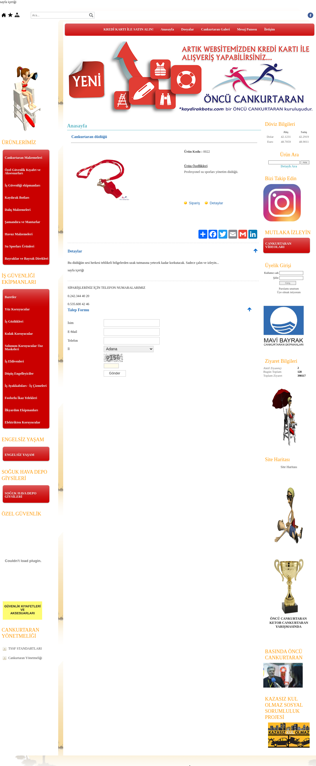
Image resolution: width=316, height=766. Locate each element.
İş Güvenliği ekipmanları (22, 185)
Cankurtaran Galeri (215, 29)
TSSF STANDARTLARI (25, 648)
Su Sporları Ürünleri (19, 246)
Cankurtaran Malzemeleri (23, 158)
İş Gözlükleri (14, 321)
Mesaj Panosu (247, 29)
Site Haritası (289, 467)
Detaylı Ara (289, 166)
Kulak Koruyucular (19, 334)
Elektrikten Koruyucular (22, 422)
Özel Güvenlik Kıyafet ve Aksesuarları (22, 171)
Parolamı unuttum (289, 288)
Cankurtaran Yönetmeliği (25, 658)
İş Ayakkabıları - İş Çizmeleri (26, 386)
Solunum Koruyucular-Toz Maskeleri (24, 347)
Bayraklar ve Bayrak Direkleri (26, 259)
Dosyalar (187, 29)
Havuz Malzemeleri (18, 234)
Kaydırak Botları (17, 198)
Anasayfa (167, 29)
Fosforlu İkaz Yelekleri (21, 398)
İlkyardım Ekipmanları (21, 410)
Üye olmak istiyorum (289, 292)
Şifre (276, 277)
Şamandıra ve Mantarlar (22, 222)
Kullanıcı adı (271, 272)
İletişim (269, 29)
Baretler (10, 297)
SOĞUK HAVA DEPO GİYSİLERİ (20, 495)
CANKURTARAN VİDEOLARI (278, 245)
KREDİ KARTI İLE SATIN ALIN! (128, 29)
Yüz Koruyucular (17, 309)
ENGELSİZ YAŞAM (19, 455)
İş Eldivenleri (14, 361)
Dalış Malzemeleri (17, 210)
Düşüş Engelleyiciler (19, 374)
